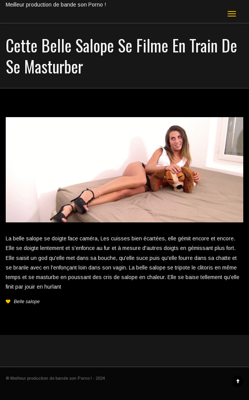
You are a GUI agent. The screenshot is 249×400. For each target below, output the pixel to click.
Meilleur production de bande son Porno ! (56, 5)
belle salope (27, 238)
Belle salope (27, 301)
